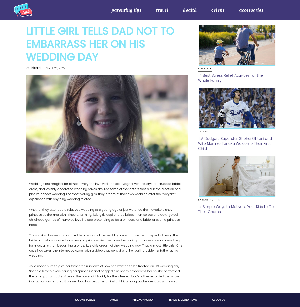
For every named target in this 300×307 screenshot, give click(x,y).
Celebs (203, 131)
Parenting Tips (209, 199)
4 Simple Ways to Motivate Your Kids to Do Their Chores (236, 209)
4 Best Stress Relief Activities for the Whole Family (230, 78)
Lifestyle (205, 68)
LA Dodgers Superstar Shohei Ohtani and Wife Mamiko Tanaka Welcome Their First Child (235, 143)
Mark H (35, 67)
